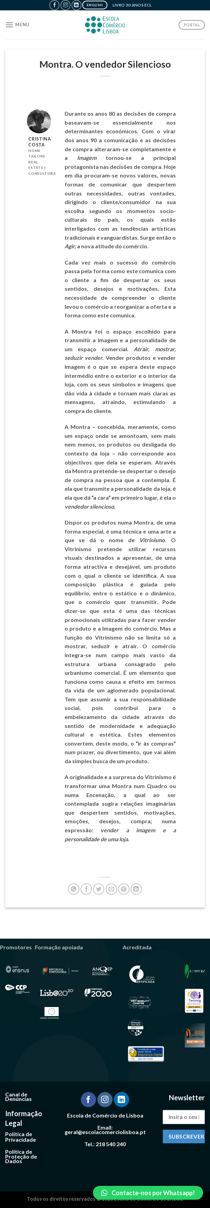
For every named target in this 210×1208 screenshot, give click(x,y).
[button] (148, 1193)
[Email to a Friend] (111, 889)
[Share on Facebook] (86, 889)
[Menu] (17, 24)
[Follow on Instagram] (65, 5)
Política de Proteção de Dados (21, 1156)
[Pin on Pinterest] (124, 889)
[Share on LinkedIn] (136, 889)
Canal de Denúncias (18, 1096)
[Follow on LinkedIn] (76, 5)
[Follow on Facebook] (54, 5)
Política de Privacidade (20, 1137)
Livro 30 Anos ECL (132, 5)
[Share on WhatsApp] (73, 889)
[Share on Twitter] (98, 889)
